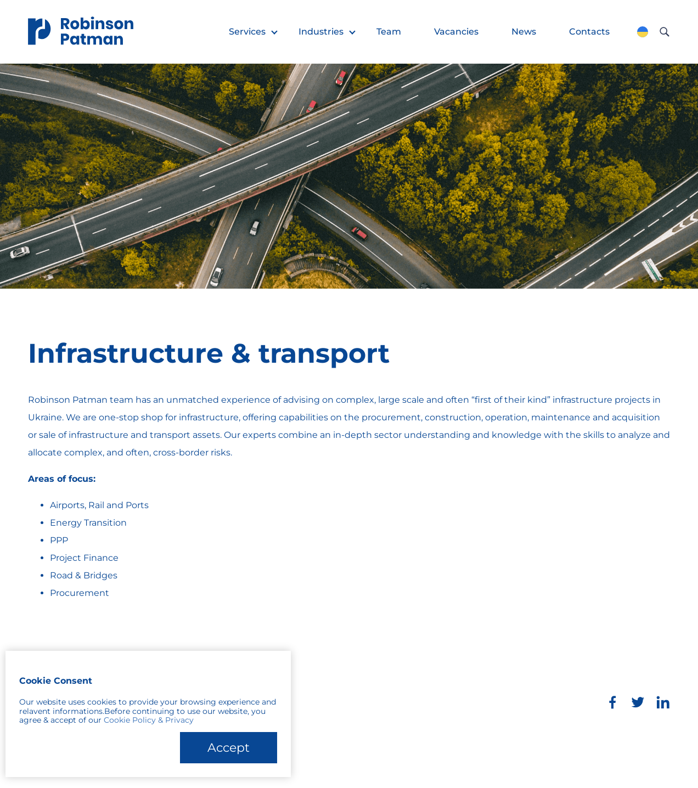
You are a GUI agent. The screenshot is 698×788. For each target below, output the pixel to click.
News (523, 31)
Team (388, 31)
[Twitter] (638, 702)
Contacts (589, 31)
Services (247, 31)
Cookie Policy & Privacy (149, 720)
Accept (228, 747)
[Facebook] (612, 702)
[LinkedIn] (663, 702)
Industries (321, 31)
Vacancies (456, 31)
